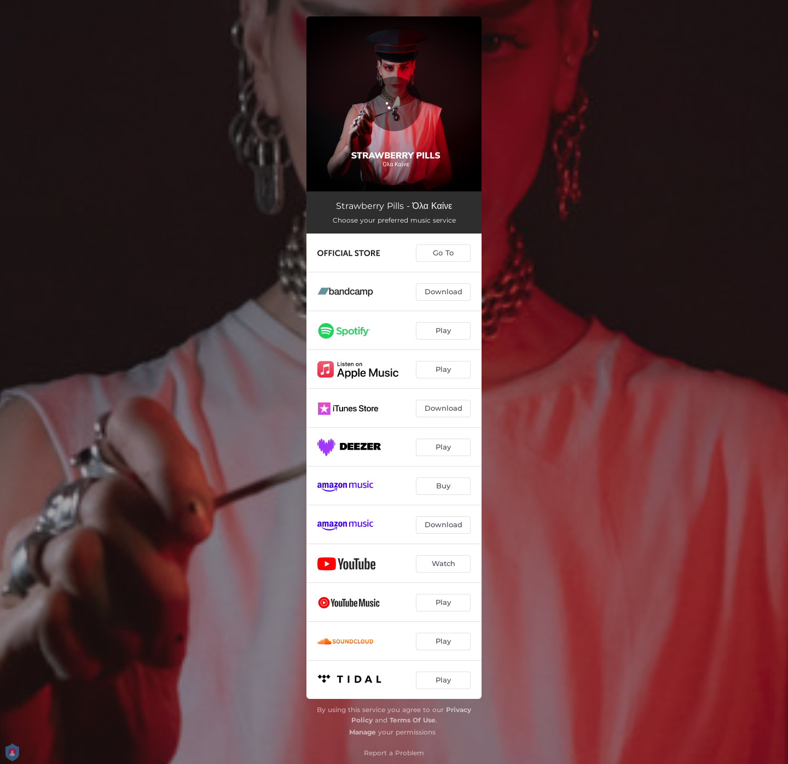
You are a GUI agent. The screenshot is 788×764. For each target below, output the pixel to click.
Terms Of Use (413, 720)
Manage (362, 732)
